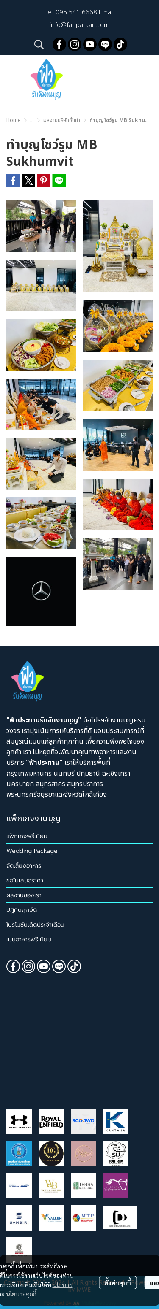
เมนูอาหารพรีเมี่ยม (28, 939)
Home (13, 120)
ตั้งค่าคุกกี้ (117, 1282)
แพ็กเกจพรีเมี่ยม (26, 836)
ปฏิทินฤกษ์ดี (21, 910)
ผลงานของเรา (24, 895)
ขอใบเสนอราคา (24, 880)
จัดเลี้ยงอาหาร (23, 865)
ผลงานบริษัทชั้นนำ (61, 120)
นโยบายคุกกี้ (21, 1294)
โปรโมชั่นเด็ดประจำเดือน (35, 924)
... (32, 120)
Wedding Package (32, 851)
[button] (39, 44)
